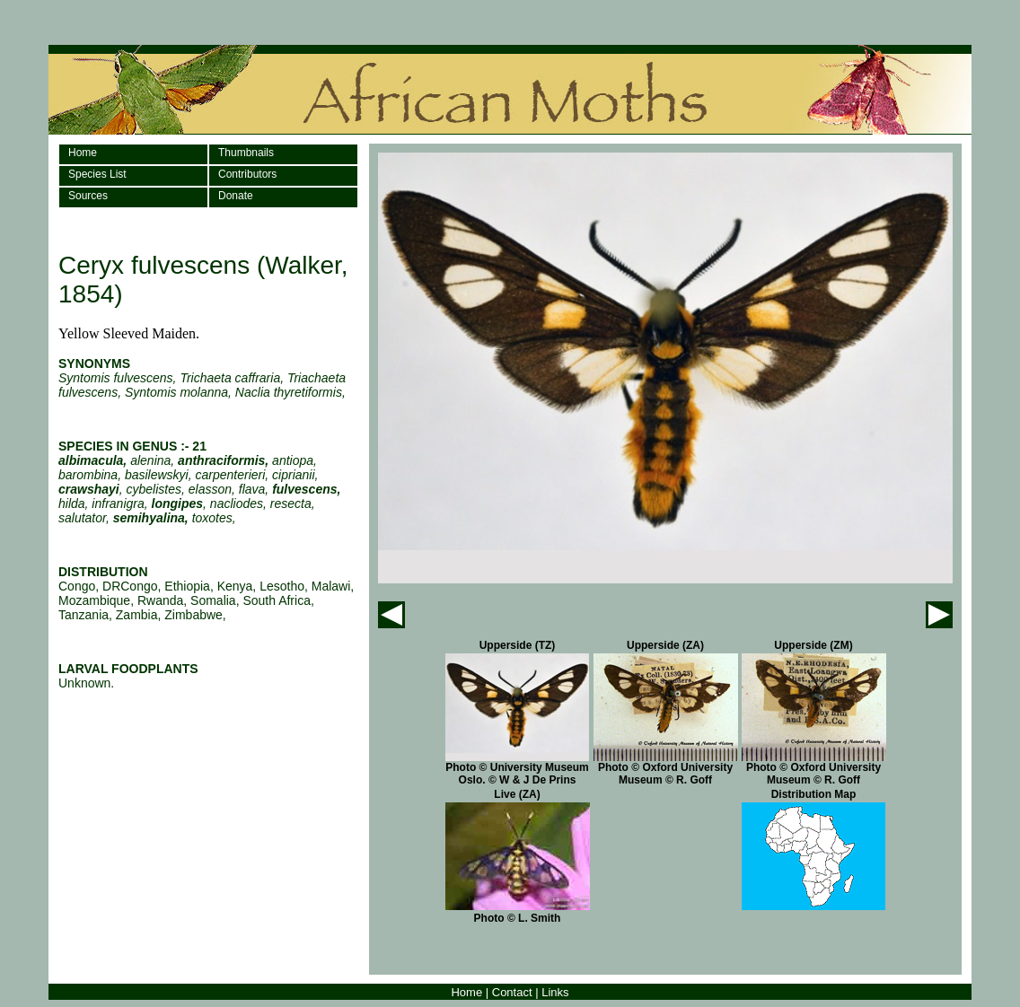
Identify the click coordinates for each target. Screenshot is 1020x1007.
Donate (235, 195)
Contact (512, 992)
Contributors (247, 174)
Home (82, 152)
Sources (88, 195)
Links (554, 992)
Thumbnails (246, 152)
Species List (97, 174)
